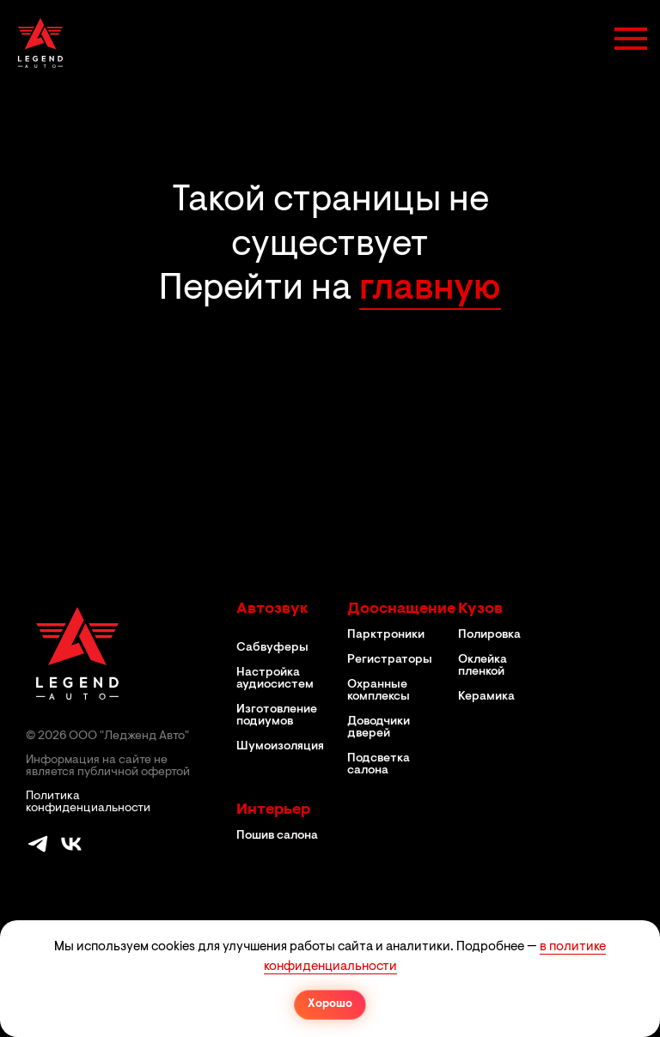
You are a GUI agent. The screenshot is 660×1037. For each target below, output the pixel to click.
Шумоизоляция (280, 747)
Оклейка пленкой (482, 666)
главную (430, 290)
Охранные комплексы (378, 691)
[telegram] (38, 851)
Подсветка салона (378, 765)
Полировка (489, 635)
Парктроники (386, 635)
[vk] (71, 851)
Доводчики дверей (378, 728)
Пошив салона (277, 836)
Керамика (486, 697)
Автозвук (272, 609)
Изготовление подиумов (276, 716)
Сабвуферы (272, 648)
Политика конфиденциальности (88, 803)
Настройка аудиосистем (275, 679)
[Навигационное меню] (630, 38)
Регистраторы (389, 660)
